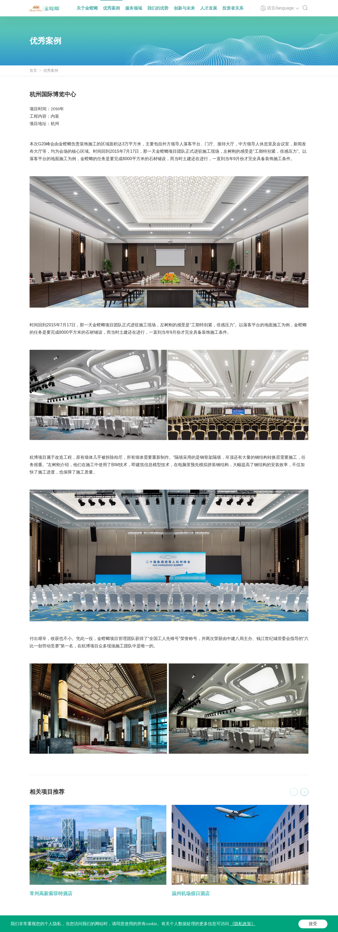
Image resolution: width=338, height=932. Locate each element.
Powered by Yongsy (109, 926)
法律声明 (139, 926)
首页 (33, 71)
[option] (98, 851)
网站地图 (177, 926)
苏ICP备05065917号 (77, 926)
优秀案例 (50, 71)
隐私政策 (158, 926)
